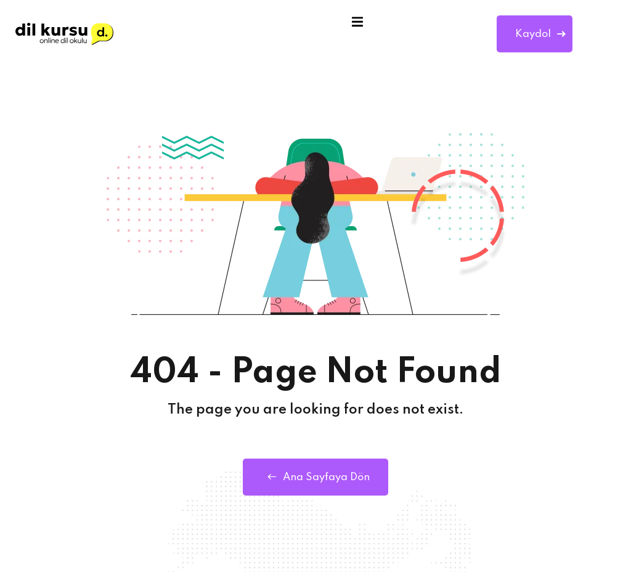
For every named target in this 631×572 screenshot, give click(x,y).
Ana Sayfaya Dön (315, 477)
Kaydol (540, 34)
